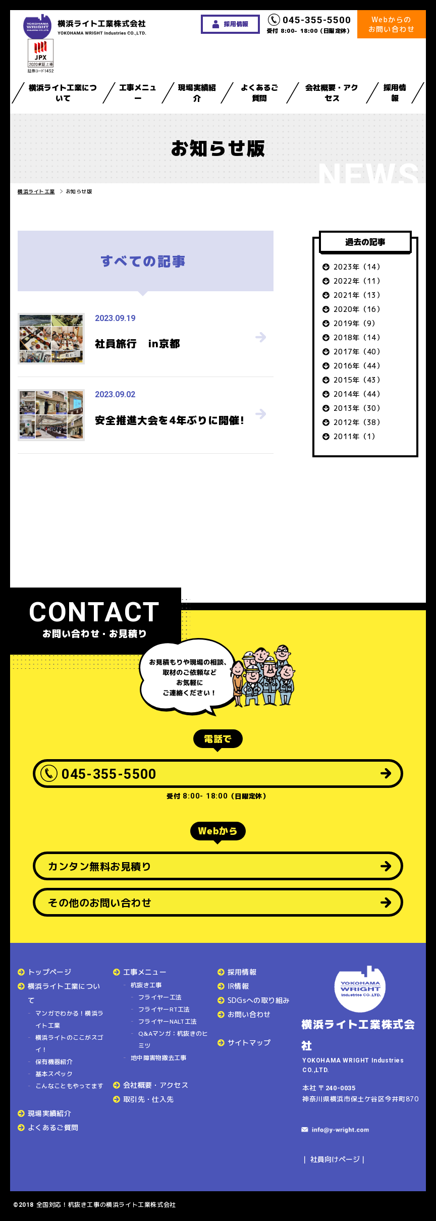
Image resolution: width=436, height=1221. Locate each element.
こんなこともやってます (69, 1086)
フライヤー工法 (160, 997)
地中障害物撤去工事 (159, 1057)
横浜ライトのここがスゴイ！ (69, 1043)
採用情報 (395, 92)
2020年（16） (359, 309)
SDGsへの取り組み (259, 1000)
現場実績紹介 (197, 92)
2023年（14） (359, 267)
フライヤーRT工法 (164, 1009)
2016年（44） (359, 365)
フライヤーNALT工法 (167, 1021)
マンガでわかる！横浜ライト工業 (69, 1019)
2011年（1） (356, 436)
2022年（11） (359, 281)
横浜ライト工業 (36, 191)
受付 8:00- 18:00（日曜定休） (310, 24)
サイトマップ (249, 1042)
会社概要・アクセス (331, 92)
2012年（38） (359, 422)
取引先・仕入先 (148, 1099)
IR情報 (238, 986)
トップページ (49, 972)
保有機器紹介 (54, 1061)
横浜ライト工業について (63, 92)
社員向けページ (335, 1159)
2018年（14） (359, 337)
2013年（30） (359, 408)
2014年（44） (359, 394)
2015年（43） (359, 380)
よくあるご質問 (260, 92)
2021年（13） (359, 295)
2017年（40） (359, 351)
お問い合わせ (249, 1014)
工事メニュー (138, 92)
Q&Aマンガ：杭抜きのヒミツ (173, 1039)
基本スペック (54, 1074)
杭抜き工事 (146, 985)
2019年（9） (356, 323)
